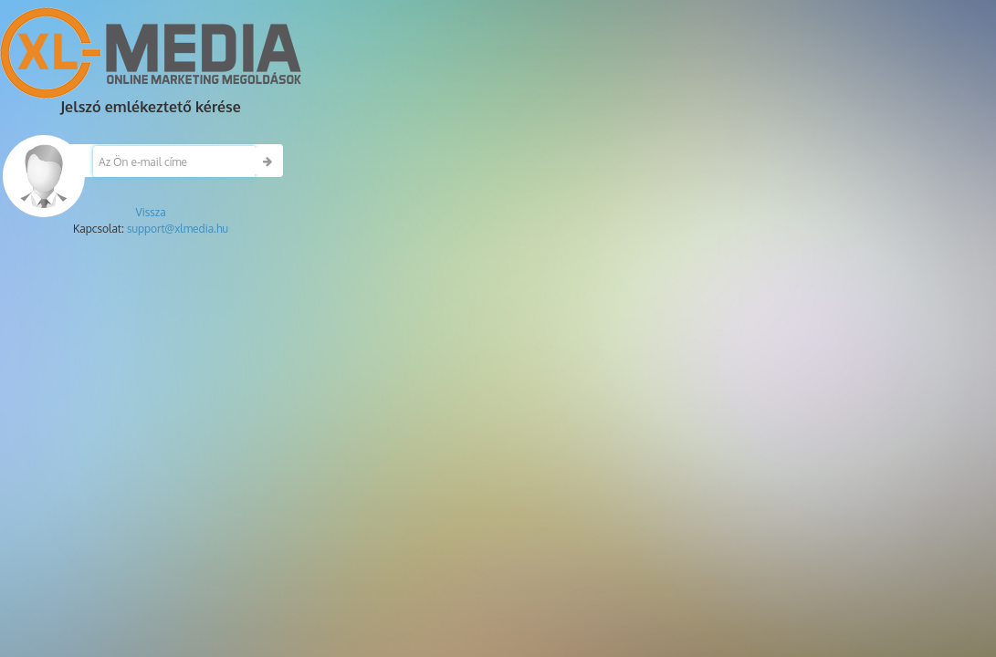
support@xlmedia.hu (177, 228)
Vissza (150, 212)
